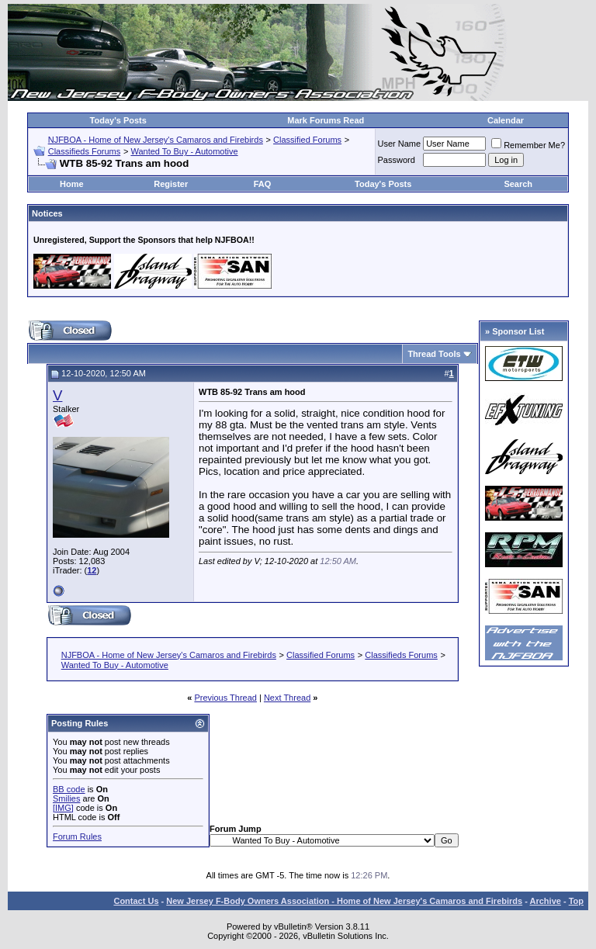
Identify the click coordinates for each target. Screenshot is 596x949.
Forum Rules (77, 836)
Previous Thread (225, 697)
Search (518, 184)
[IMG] (63, 807)
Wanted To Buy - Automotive (183, 151)
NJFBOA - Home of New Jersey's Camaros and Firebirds (155, 139)
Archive (545, 901)
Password (396, 160)
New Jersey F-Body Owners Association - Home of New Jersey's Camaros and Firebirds (344, 901)
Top (576, 901)
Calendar (505, 120)
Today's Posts (118, 120)
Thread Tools (433, 353)
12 (91, 570)
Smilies (66, 798)
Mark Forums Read (325, 120)
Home (72, 184)
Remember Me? (528, 145)
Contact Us (135, 901)
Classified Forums (307, 139)
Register (171, 184)
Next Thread (287, 697)
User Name (399, 143)
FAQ (263, 184)
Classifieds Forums (84, 151)
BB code (69, 789)
